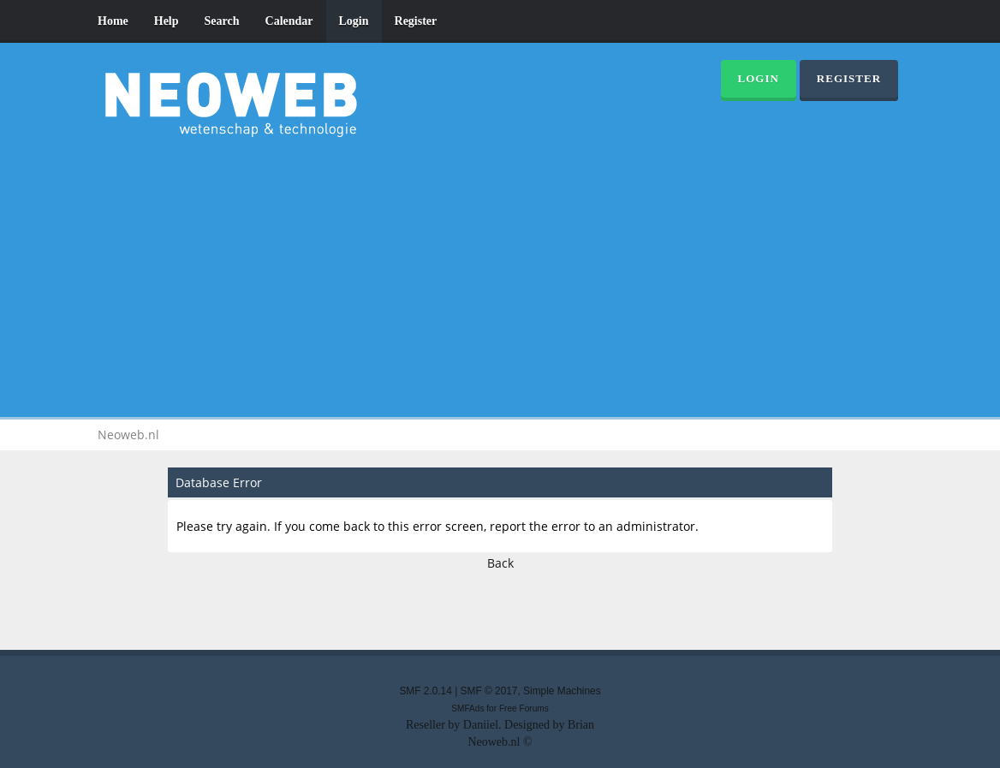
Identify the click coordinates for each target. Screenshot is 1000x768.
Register (416, 21)
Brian (581, 724)
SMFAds (467, 708)
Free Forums (524, 708)
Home (113, 21)
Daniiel (480, 724)
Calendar (289, 21)
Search (222, 21)
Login (354, 21)
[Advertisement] (500, 274)
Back (500, 563)
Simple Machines (562, 691)
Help (166, 21)
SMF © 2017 (489, 691)
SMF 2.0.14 (425, 691)
